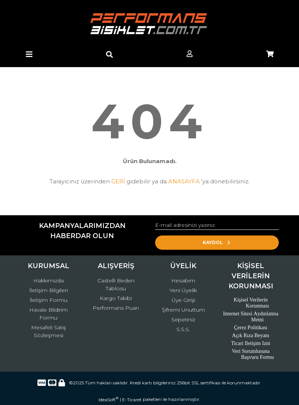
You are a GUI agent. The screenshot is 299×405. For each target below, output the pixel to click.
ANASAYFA (184, 181)
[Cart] (270, 54)
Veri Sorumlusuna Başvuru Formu (253, 354)
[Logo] (149, 24)
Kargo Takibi (116, 298)
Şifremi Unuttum (183, 309)
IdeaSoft (108, 399)
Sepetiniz (183, 319)
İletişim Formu (48, 300)
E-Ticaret (132, 399)
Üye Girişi (183, 300)
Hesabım (183, 280)
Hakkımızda (48, 280)
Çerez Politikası (250, 327)
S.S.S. (183, 329)
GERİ (118, 181)
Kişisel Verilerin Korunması (251, 303)
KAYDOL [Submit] (217, 242)
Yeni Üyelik (183, 290)
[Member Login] (190, 54)
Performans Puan (116, 307)
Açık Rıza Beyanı (250, 335)
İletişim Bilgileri (48, 290)
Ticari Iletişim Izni (250, 343)
